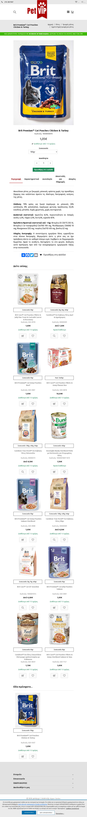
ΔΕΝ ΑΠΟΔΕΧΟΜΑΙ (46, 812)
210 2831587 (8, 2)
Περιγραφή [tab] (16, 178)
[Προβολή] (54, 334)
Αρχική (50, 24)
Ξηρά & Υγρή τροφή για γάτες (62, 27)
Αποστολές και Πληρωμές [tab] (60, 178)
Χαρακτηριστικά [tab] (31, 178)
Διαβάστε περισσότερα (72, 808)
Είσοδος (81, 2)
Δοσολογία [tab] (47, 178)
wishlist (71, 2)
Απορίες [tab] (72, 178)
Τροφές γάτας (68, 24)
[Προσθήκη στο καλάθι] (23, 334)
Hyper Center (55, 799)
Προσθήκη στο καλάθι (43, 170)
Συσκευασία (43, 148)
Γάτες (58, 24)
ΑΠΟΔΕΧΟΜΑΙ (29, 812)
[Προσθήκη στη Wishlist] (33, 334)
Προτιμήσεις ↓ (60, 813)
